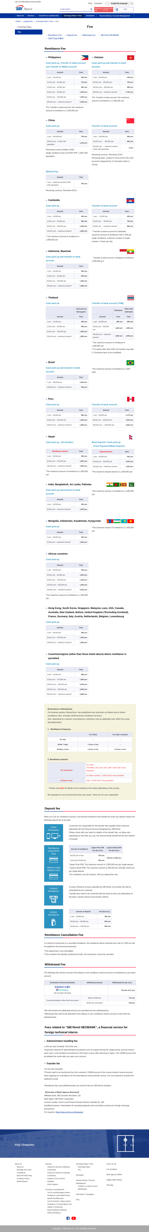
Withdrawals (82, 1189)
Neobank (50, 1181)
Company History (23, 1178)
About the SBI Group (24, 1175)
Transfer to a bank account (88, 1186)
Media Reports (22, 1181)
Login (125, 10)
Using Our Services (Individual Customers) (58, 1168)
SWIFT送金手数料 (56, 38)
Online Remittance (54, 1213)
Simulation (80, 1175)
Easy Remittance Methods (57, 1210)
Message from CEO (24, 1170)
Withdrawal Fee (89, 35)
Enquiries (98, 3)
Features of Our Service (56, 1178)
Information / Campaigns (85, 1194)
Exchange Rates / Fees (44, 21)
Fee (19, 32)
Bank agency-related (114, 1174)
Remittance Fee (55, 35)
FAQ (90, 3)
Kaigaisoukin (28, 21)
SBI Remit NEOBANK (110, 35)
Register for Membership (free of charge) (105, 9)
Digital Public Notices (114, 1180)
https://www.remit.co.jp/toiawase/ (69, 1112)
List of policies (112, 1169)
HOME (18, 21)
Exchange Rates (25, 27)
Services (48, 1164)
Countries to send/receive (54, 1189)
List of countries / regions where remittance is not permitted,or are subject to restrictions (59, 1204)
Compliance (21, 1173)
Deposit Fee (72, 35)
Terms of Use (111, 1164)
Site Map (110, 1185)
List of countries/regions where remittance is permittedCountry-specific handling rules (58, 1195)
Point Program (52, 1184)
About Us (18, 1164)
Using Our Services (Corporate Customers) (58, 1174)
